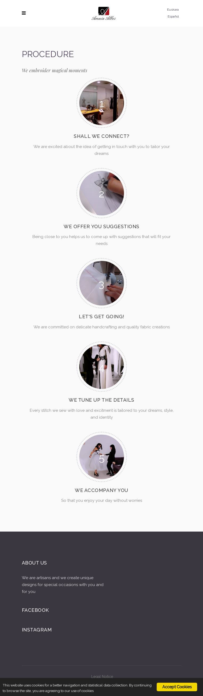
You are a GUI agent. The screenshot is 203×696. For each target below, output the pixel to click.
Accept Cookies (177, 686)
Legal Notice (102, 676)
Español (173, 16)
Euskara (173, 9)
